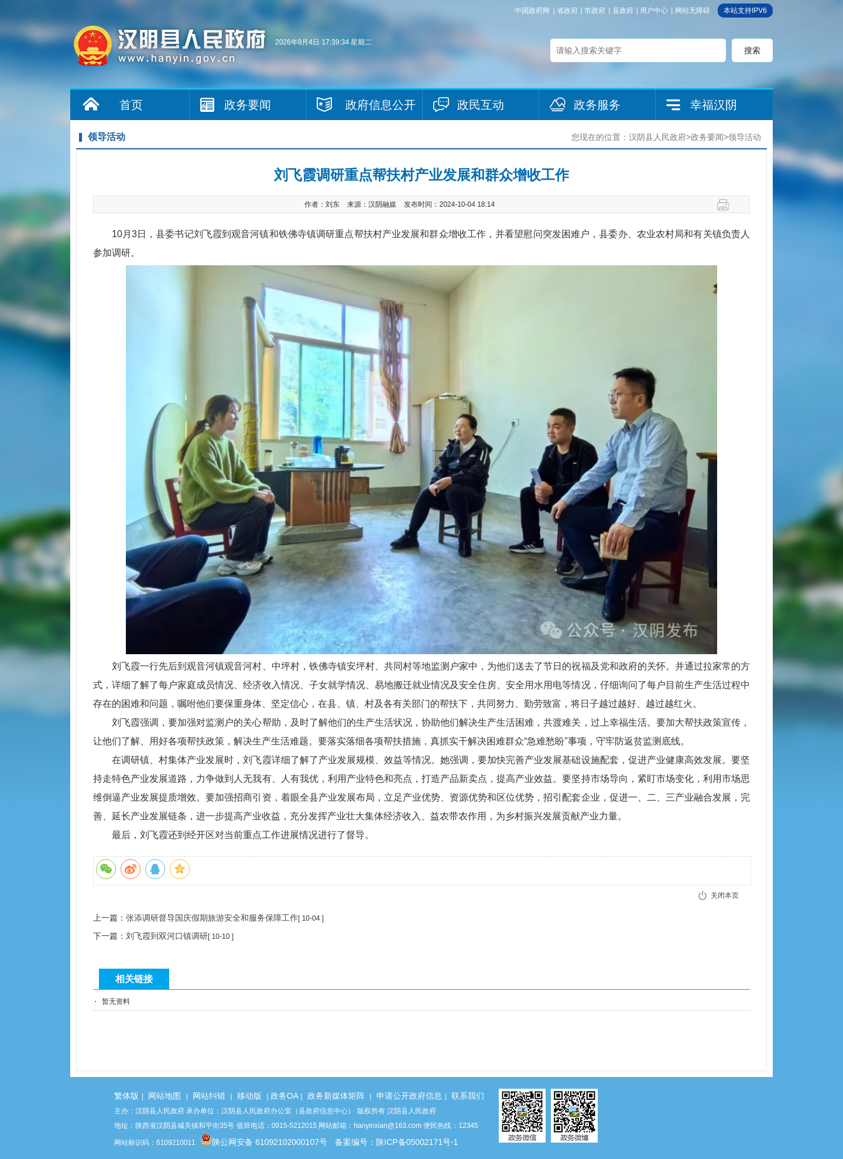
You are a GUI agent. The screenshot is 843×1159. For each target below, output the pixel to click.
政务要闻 (247, 104)
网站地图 (164, 1095)
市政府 (594, 10)
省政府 (567, 10)
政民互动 (480, 104)
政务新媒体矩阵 (336, 1095)
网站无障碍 (692, 10)
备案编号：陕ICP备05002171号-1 (396, 1142)
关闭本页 (725, 895)
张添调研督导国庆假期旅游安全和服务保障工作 (212, 917)
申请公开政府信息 (409, 1095)
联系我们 (467, 1095)
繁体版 (126, 1095)
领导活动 (744, 137)
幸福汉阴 (713, 104)
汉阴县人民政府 (657, 137)
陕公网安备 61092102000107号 (263, 1142)
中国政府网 (532, 10)
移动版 (249, 1095)
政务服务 (597, 104)
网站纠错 (209, 1095)
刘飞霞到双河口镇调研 (167, 936)
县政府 (622, 10)
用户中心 (654, 10)
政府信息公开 (380, 104)
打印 (727, 205)
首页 (131, 104)
